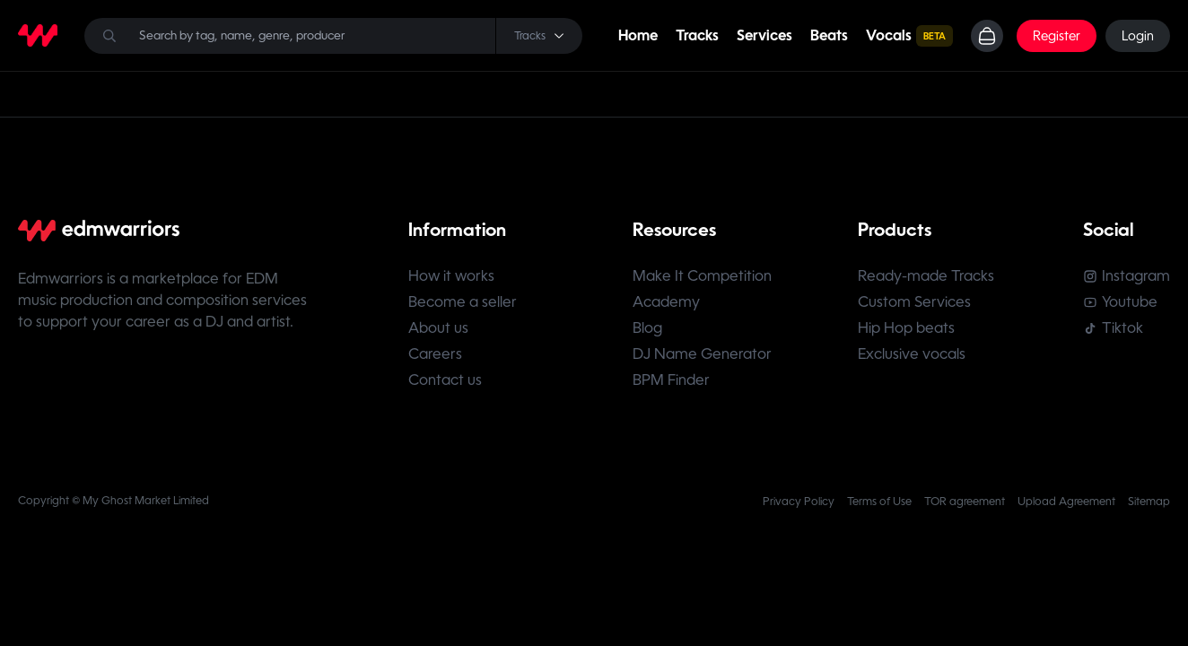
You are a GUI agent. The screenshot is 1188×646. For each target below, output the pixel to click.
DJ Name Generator (702, 353)
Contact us (445, 379)
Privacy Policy (798, 501)
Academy (666, 301)
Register (1056, 36)
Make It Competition (702, 275)
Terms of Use (879, 501)
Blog (647, 327)
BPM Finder (671, 379)
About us (438, 327)
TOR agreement (964, 501)
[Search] (333, 36)
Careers (435, 353)
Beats (829, 35)
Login (1138, 36)
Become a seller (462, 301)
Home (638, 35)
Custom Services (914, 301)
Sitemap (1149, 501)
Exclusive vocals (911, 353)
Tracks (697, 35)
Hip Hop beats (906, 327)
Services (764, 35)
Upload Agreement (1066, 501)
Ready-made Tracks (926, 275)
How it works (451, 275)
